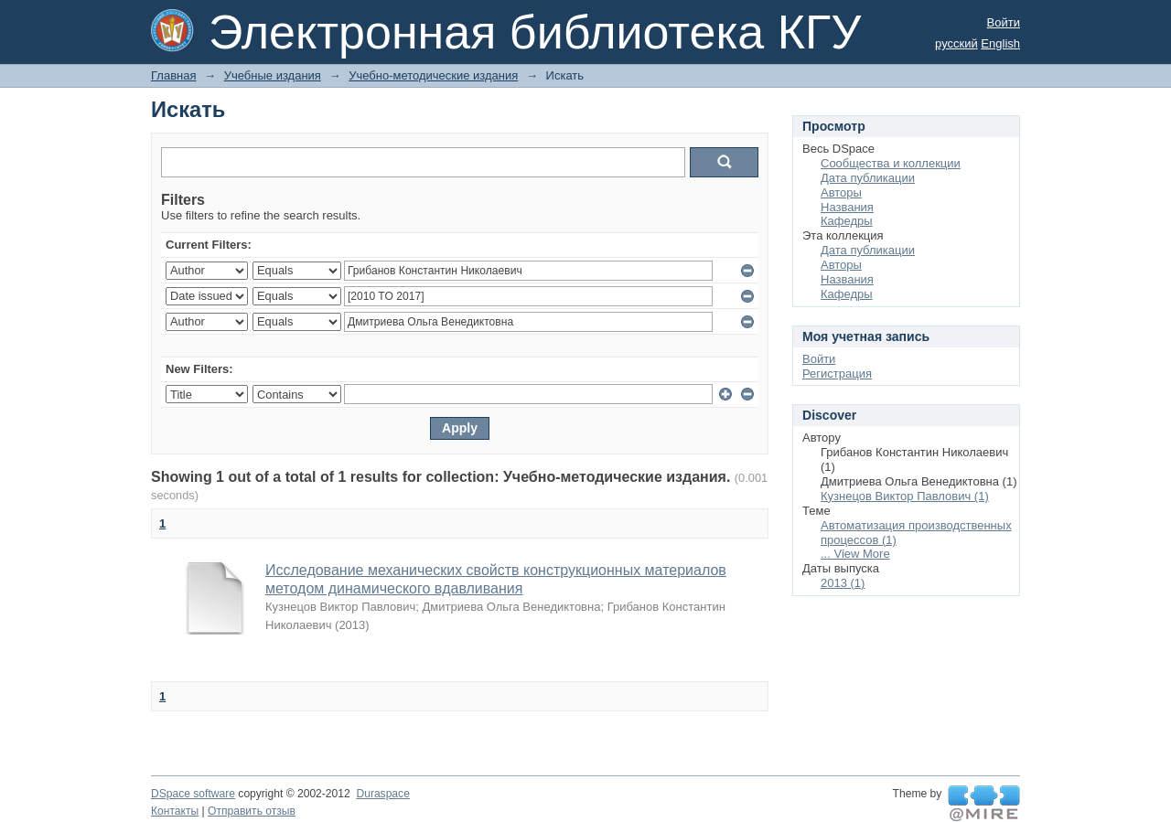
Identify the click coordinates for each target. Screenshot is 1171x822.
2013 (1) (843, 583)
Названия (847, 207)
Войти (1003, 22)
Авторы (841, 192)
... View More (855, 553)
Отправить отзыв (251, 811)
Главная (173, 75)
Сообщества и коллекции (891, 163)
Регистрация (837, 373)
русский (956, 43)
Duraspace (382, 793)
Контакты (175, 811)
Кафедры (847, 221)
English (1000, 43)
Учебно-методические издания (433, 75)
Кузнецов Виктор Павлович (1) (905, 496)
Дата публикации (868, 178)
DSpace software (193, 793)
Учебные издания (272, 75)
